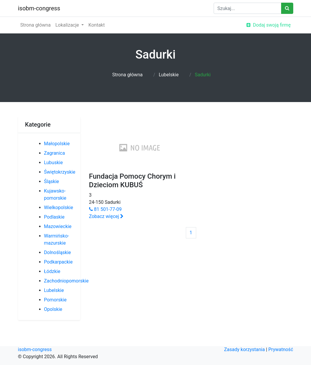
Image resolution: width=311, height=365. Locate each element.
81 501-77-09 (105, 209)
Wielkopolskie (58, 207)
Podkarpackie (58, 262)
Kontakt (96, 25)
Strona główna (35, 25)
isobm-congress (39, 8)
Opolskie (53, 309)
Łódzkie (52, 271)
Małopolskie (57, 143)
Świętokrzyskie (59, 172)
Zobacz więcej (106, 216)
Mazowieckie (58, 226)
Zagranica (54, 153)
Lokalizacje (67, 25)
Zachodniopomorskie (66, 281)
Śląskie (51, 181)
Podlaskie (54, 217)
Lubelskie (168, 74)
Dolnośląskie (57, 252)
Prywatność (280, 349)
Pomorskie (55, 300)
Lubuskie (53, 162)
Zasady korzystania (244, 349)
